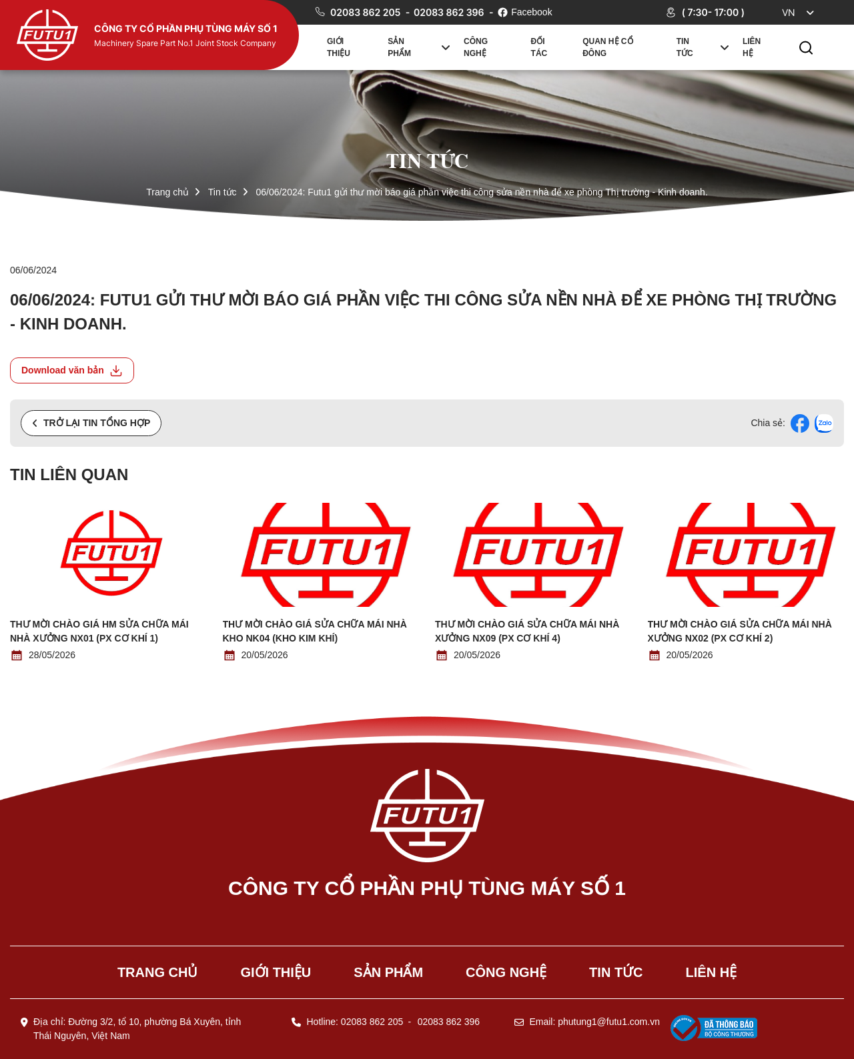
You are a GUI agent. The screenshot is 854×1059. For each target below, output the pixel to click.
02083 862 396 (450, 12)
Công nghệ (476, 47)
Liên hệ (752, 47)
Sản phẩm (399, 47)
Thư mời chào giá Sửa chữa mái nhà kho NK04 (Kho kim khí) (315, 631)
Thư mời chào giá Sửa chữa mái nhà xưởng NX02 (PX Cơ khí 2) (740, 631)
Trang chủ (167, 192)
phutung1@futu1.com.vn (609, 1021)
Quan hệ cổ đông (607, 47)
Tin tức (685, 47)
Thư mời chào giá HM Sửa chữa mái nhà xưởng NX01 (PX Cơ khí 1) (99, 631)
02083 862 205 (366, 12)
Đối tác (539, 47)
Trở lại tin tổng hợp (91, 422)
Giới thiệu (338, 47)
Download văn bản (72, 370)
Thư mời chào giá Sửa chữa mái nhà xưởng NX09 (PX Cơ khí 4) (527, 631)
